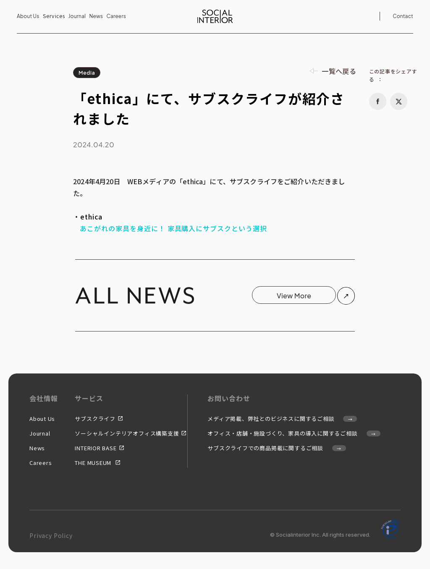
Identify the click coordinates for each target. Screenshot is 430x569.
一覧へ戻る (339, 71)
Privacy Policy (51, 535)
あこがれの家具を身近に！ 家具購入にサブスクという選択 (173, 228)
